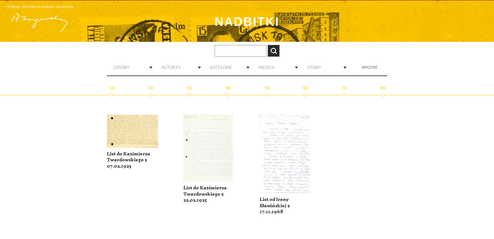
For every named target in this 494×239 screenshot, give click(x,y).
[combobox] (130, 67)
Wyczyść (370, 67)
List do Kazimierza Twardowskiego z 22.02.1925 (205, 194)
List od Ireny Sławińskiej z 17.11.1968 (275, 205)
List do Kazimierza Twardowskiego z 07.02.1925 (128, 160)
